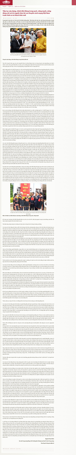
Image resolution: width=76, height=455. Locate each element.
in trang (19, 448)
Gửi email (13, 448)
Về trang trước (6, 448)
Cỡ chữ (48, 18)
